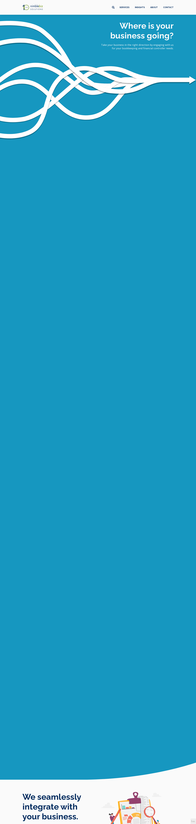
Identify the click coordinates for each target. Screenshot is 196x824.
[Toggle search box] (113, 7)
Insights (140, 7)
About (154, 7)
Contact (168, 7)
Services (124, 7)
